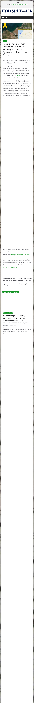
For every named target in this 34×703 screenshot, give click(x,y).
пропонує (19, 259)
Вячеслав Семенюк (13, 325)
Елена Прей (12, 57)
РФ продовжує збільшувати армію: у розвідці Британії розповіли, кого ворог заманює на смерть (17, 285)
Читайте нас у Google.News (10, 267)
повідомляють (18, 75)
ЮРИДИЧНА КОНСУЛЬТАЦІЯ (8, 312)
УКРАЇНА (5, 40)
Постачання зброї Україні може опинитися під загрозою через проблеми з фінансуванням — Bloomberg (17, 279)
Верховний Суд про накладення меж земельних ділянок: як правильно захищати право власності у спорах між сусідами (15, 319)
